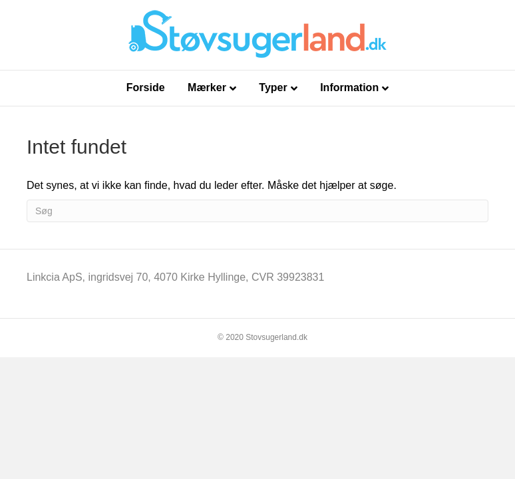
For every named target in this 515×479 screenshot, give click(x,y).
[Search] (257, 211)
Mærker (207, 87)
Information (349, 87)
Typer (273, 87)
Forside (145, 87)
